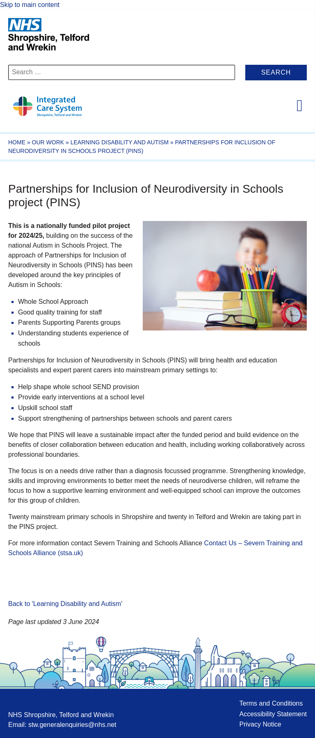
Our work (48, 142)
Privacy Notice (260, 724)
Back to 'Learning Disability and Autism (64, 603)
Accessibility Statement (273, 714)
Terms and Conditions (271, 703)
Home (16, 142)
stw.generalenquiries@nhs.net (72, 724)
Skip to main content (29, 4)
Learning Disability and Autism (120, 142)
